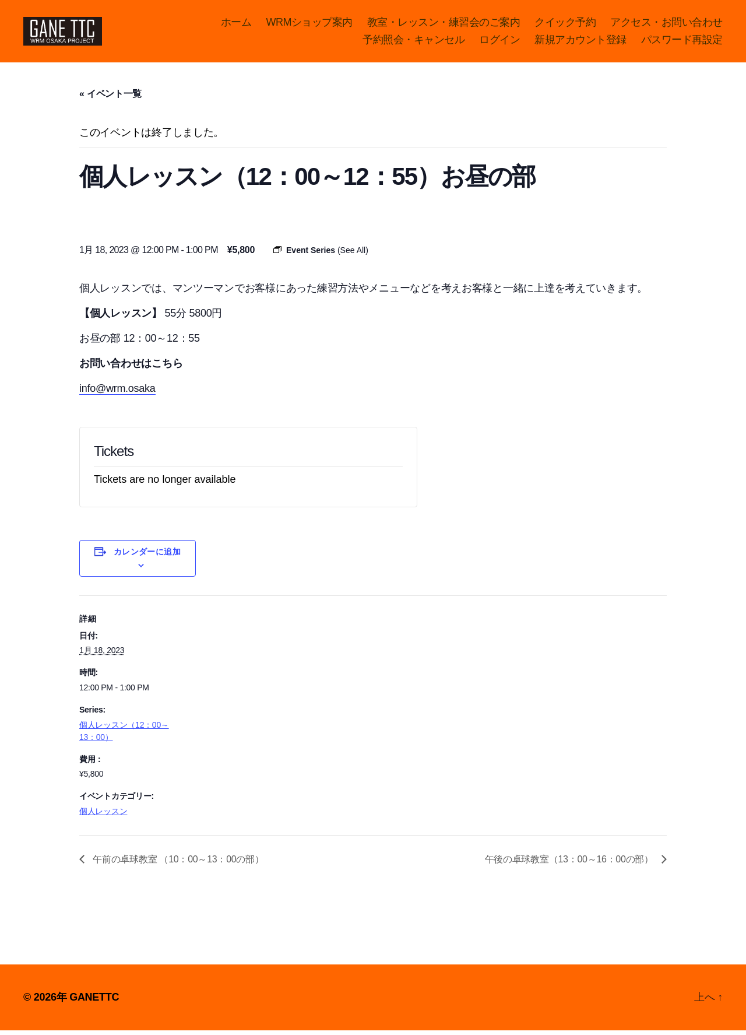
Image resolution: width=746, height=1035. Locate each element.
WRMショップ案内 (309, 24)
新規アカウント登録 (580, 42)
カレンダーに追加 (147, 556)
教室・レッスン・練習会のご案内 (443, 24)
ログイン (499, 42)
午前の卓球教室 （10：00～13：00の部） (177, 864)
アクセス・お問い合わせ (666, 24)
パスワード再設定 (682, 42)
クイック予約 (565, 24)
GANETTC (94, 1002)
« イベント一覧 (110, 99)
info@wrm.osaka (117, 393)
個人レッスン (103, 816)
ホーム (236, 24)
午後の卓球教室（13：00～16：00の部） (570, 864)
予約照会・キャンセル (414, 42)
